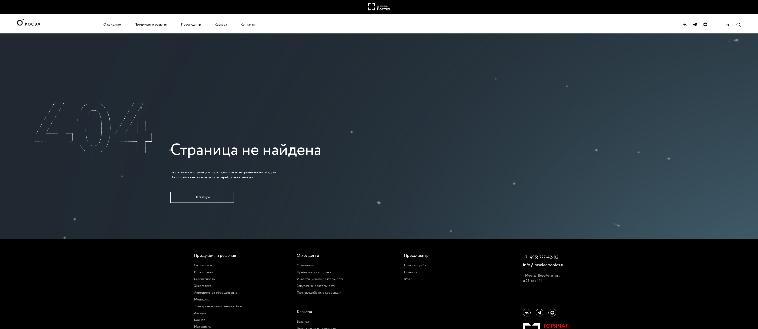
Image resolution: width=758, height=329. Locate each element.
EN (726, 25)
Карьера (221, 24)
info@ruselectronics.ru (543, 265)
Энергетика (202, 285)
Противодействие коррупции (319, 292)
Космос (199, 320)
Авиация (200, 313)
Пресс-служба (415, 265)
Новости (410, 272)
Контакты (248, 24)
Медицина (202, 299)
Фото (408, 279)
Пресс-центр (191, 24)
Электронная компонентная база (218, 306)
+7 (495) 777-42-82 (540, 257)
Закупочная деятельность (316, 285)
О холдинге (112, 24)
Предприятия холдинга (314, 272)
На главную (202, 197)
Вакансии (303, 321)
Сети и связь (203, 265)
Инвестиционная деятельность (320, 279)
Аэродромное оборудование (215, 292)
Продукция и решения (150, 24)
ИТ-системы (203, 272)
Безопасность (204, 279)
